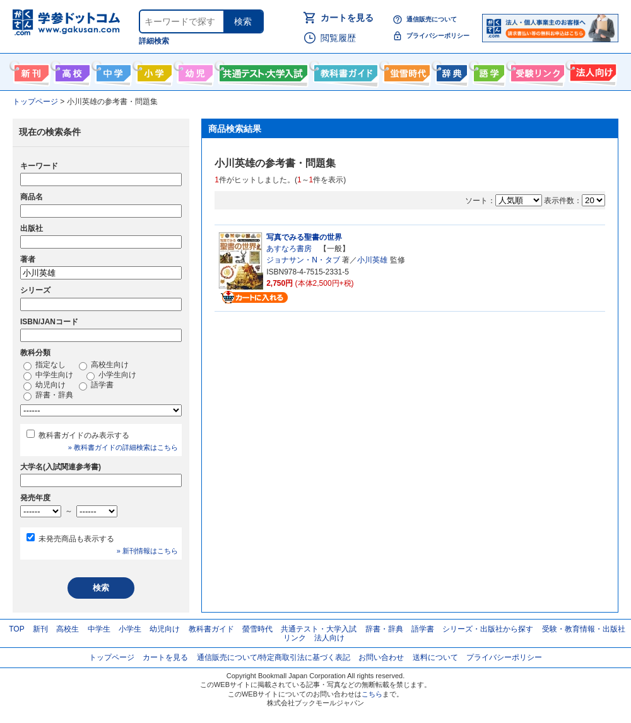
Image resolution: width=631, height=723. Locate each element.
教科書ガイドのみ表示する (83, 435)
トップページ (111, 657)
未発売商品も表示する (76, 538)
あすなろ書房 (289, 248)
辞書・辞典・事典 (450, 71)
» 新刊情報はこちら (147, 551)
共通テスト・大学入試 (262, 71)
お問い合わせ (381, 657)
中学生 (99, 629)
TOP (16, 629)
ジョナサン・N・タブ (303, 260)
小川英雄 (372, 260)
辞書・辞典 (48, 396)
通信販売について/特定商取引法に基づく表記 (273, 657)
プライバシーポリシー (437, 35)
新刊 (40, 629)
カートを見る (347, 18)
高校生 (67, 629)
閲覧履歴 (338, 38)
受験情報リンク (535, 71)
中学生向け (112, 71)
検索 (243, 21)
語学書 (487, 71)
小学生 (130, 629)
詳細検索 (154, 41)
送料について (435, 657)
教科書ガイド (344, 71)
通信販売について (431, 19)
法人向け (591, 71)
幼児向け (194, 71)
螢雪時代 (405, 71)
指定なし (44, 365)
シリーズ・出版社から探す (487, 629)
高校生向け (70, 71)
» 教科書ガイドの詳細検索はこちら (123, 447)
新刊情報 (29, 71)
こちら (372, 694)
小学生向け (153, 71)
